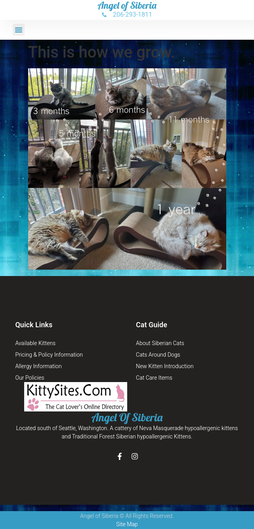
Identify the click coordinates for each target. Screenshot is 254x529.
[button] (19, 30)
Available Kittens (35, 343)
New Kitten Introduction (164, 366)
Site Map (127, 524)
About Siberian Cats (160, 343)
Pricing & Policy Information (48, 355)
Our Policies (29, 378)
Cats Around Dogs (158, 355)
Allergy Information (38, 366)
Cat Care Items (154, 378)
